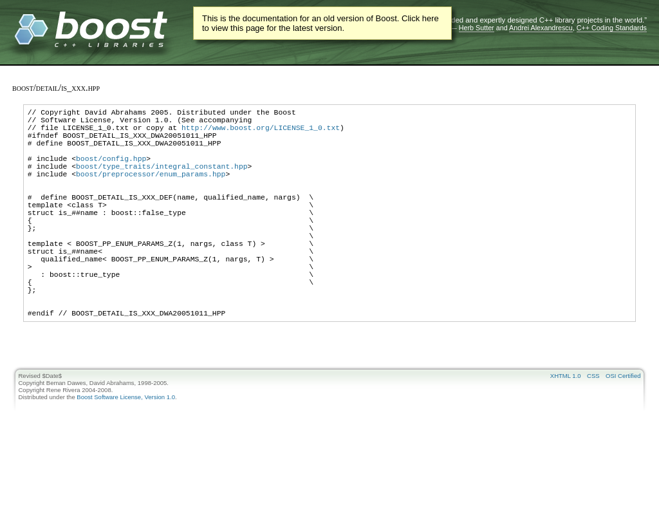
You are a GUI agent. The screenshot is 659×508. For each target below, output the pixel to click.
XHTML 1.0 (565, 427)
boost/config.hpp (111, 171)
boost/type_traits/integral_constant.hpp (162, 181)
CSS (593, 427)
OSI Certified (623, 427)
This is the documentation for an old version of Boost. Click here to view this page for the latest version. (320, 23)
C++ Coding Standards (612, 28)
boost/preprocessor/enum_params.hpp (150, 191)
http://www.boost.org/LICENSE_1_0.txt (260, 133)
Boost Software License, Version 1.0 (126, 449)
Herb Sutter (476, 28)
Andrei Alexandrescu (541, 28)
